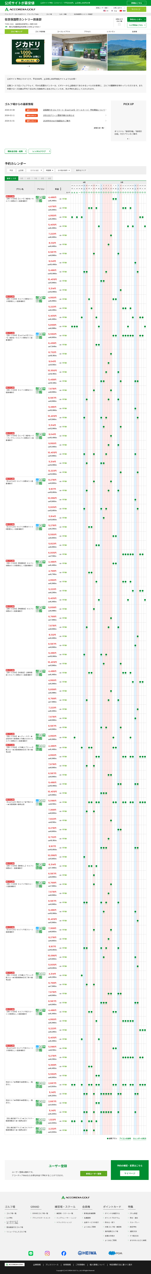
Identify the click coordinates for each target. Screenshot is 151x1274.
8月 (42, 178)
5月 (21, 178)
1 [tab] (27, 66)
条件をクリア (81, 170)
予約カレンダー (137, 19)
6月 (28, 178)
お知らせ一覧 (99, 128)
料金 (57, 189)
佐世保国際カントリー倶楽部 (83, 14)
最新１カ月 (11, 178)
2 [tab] (29, 66)
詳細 (138, 3)
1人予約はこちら (137, 25)
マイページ (138, 9)
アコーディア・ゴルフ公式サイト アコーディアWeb (22, 14)
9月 (49, 178)
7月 (35, 178)
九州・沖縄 (62, 14)
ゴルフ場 (49, 14)
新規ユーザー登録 (102, 8)
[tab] (11, 178)
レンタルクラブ (41, 151)
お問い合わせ (119, 8)
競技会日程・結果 (17, 151)
